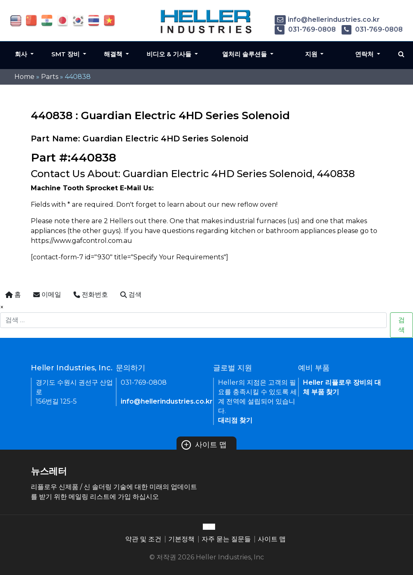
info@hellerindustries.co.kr (327, 19)
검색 (401, 325)
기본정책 (181, 539)
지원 (312, 54)
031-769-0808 (305, 29)
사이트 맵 (204, 444)
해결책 (114, 54)
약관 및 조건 (143, 539)
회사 (22, 54)
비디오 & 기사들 (170, 54)
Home (24, 77)
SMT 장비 (66, 54)
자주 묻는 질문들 (226, 539)
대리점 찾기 (235, 420)
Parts (49, 77)
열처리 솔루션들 (245, 54)
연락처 (365, 54)
